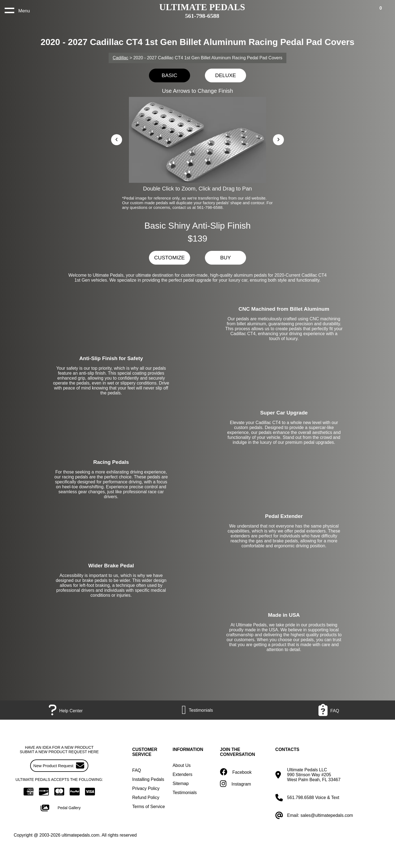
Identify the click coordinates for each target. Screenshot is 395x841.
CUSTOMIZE (169, 257)
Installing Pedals (148, 779)
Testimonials (185, 792)
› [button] (278, 138)
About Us (182, 765)
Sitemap (181, 783)
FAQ (136, 770)
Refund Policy (145, 797)
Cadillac (120, 57)
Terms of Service (148, 806)
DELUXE (225, 75)
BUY (225, 257)
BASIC (169, 75)
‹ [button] (116, 138)
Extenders (182, 774)
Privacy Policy (146, 788)
